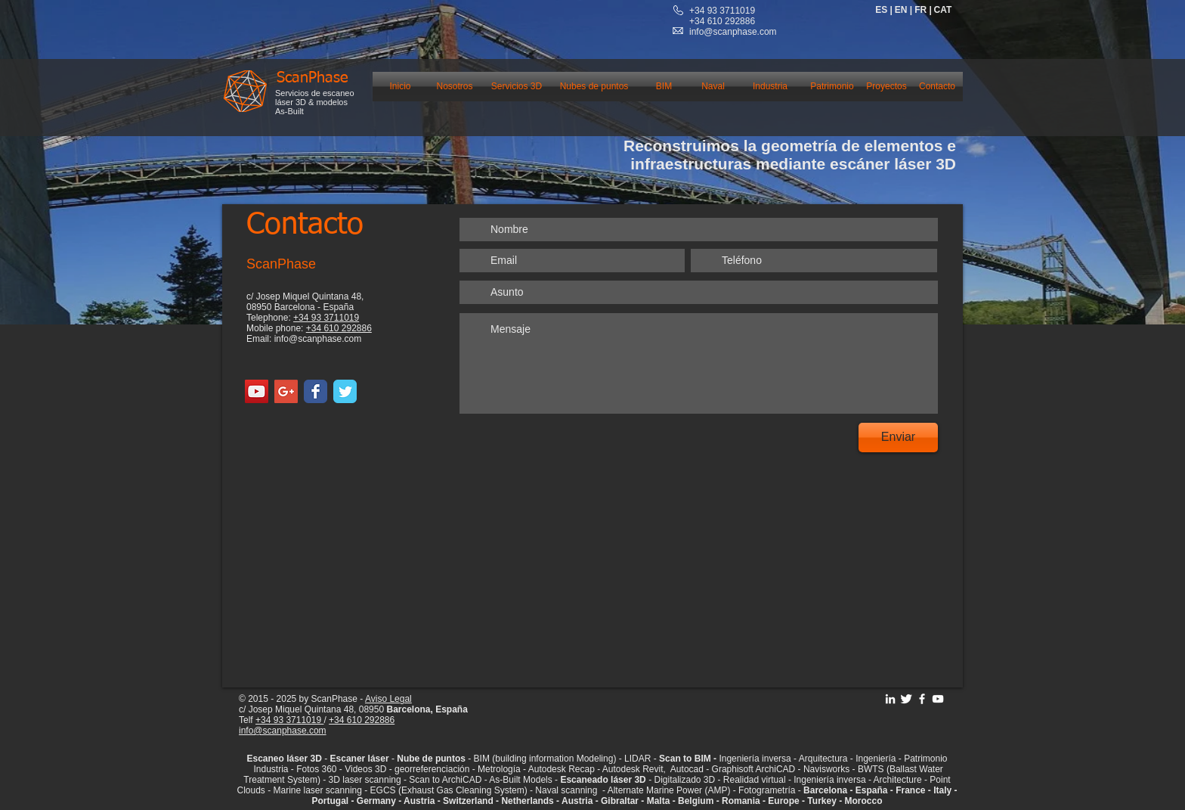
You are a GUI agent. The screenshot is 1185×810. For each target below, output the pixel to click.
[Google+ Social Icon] (286, 391)
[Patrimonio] (832, 86)
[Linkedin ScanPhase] (890, 699)
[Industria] (770, 86)
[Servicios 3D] (516, 86)
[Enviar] (898, 437)
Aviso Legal (388, 699)
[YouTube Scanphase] (938, 699)
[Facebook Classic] (315, 391)
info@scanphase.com (733, 31)
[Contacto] (937, 86)
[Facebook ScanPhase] (922, 699)
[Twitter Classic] (345, 391)
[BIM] (664, 86)
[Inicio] (400, 86)
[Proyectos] (886, 86)
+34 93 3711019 (722, 10)
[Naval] (713, 86)
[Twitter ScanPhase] (906, 699)
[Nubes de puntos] (594, 86)
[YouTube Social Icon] (256, 391)
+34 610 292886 (339, 328)
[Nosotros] (454, 86)
